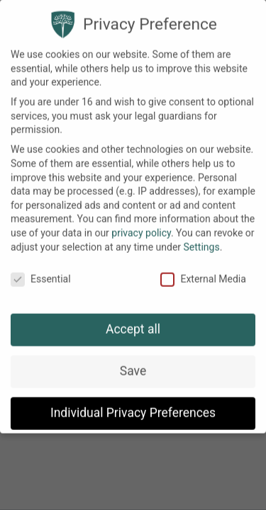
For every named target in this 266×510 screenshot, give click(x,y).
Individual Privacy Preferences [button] (133, 402)
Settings (202, 236)
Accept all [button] (133, 319)
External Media (202, 269)
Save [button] (133, 360)
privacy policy (141, 222)
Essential (41, 269)
